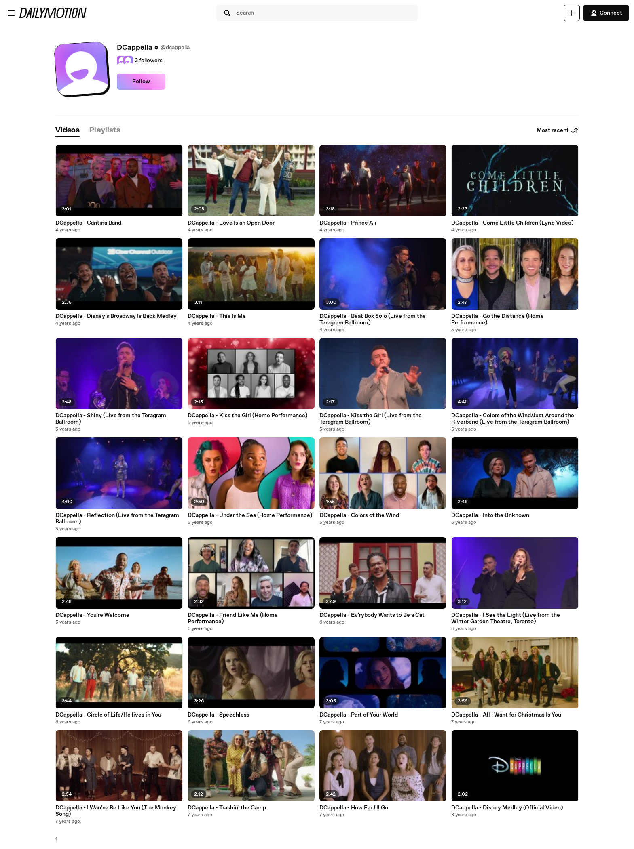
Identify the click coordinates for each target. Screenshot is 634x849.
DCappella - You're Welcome (92, 615)
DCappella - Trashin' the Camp (227, 808)
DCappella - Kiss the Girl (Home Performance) (247, 415)
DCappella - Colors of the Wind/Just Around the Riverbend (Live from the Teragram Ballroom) (512, 418)
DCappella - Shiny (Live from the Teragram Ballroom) (110, 418)
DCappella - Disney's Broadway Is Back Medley (116, 316)
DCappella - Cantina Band (88, 223)
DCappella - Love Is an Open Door (231, 223)
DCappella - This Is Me (217, 316)
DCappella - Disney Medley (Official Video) (507, 808)
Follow (141, 81)
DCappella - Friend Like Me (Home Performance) (233, 618)
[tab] (67, 131)
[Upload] (572, 13)
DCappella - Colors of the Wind (359, 515)
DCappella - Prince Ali (347, 223)
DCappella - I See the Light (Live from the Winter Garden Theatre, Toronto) (505, 618)
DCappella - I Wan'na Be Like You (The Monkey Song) (115, 811)
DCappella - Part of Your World (358, 715)
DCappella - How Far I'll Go (353, 808)
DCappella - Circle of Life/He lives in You (108, 715)
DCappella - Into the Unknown (490, 515)
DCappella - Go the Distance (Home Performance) (497, 319)
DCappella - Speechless (218, 715)
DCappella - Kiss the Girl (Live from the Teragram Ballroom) (370, 418)
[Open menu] (11, 13)
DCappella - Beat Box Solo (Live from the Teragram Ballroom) (372, 319)
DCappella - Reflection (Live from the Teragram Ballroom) (117, 518)
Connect (606, 13)
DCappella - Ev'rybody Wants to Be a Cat (372, 615)
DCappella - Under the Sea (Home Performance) (250, 515)
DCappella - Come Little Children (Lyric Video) (512, 223)
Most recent (558, 130)
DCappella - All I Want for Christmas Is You (506, 715)
